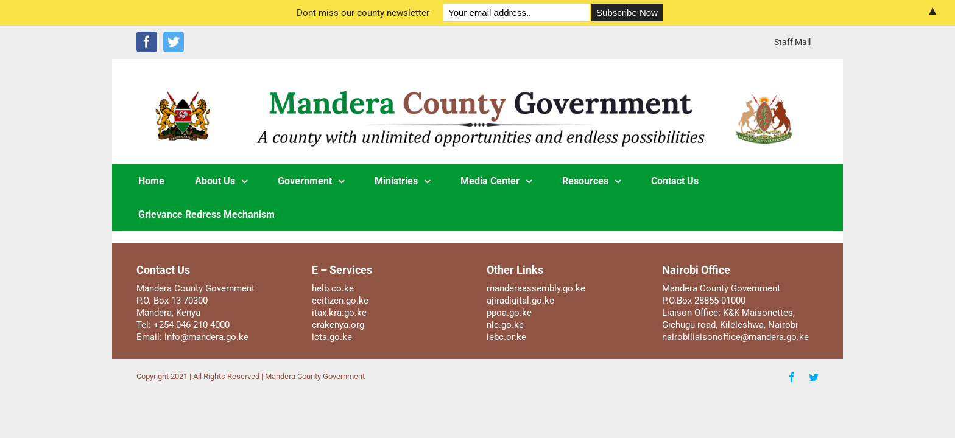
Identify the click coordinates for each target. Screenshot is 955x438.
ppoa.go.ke (509, 312)
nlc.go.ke (505, 324)
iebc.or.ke (506, 337)
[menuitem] (792, 42)
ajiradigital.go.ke (520, 300)
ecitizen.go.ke (340, 300)
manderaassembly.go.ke (536, 288)
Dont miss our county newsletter (363, 12)
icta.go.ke (332, 337)
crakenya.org (338, 324)
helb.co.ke (333, 288)
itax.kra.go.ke (339, 312)
